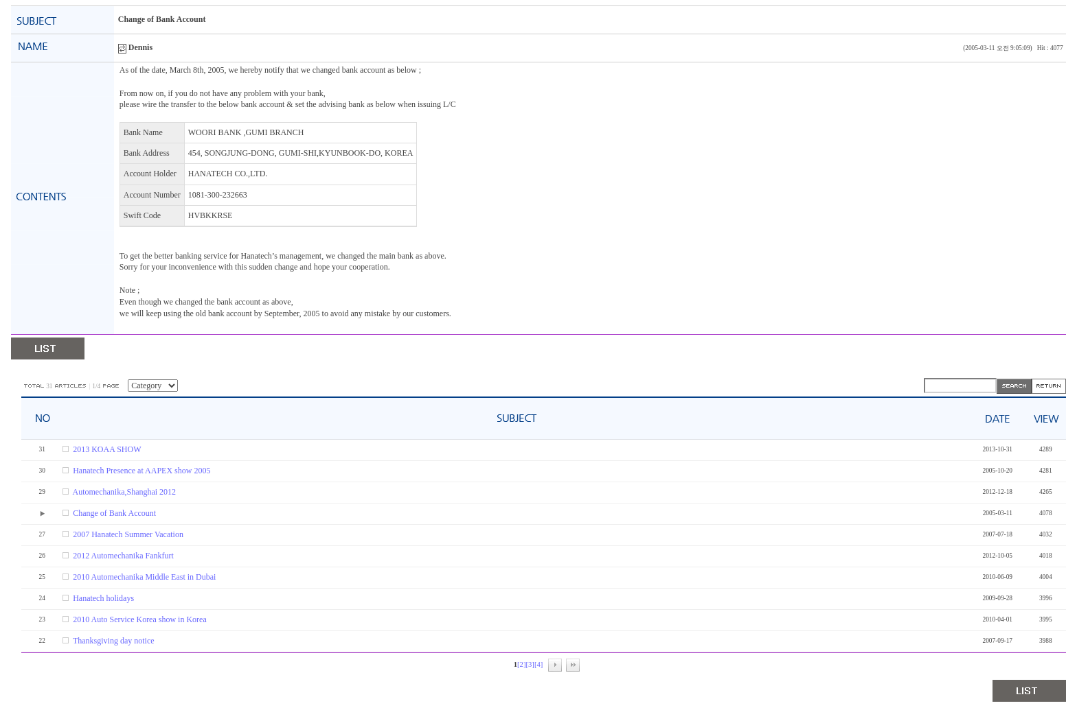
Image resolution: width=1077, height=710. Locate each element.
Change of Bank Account (114, 513)
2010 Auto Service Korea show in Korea (140, 619)
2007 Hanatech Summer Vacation (128, 534)
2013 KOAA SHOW (107, 449)
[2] (521, 664)
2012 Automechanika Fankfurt (123, 555)
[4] (538, 664)
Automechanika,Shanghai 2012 (124, 492)
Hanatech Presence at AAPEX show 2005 (141, 470)
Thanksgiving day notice (114, 641)
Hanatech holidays (103, 598)
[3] (529, 664)
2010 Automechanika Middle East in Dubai (144, 577)
